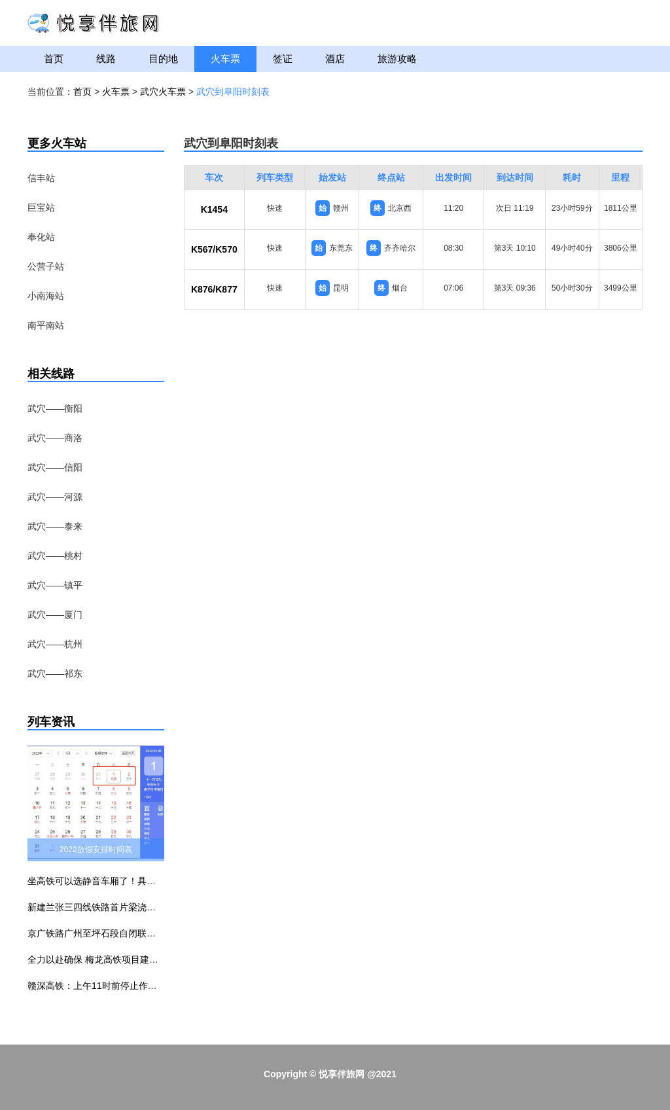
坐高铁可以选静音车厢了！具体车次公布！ (114, 881)
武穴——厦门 (54, 614)
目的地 (163, 58)
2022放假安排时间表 (96, 849)
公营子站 (45, 266)
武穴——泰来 (54, 526)
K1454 (214, 209)
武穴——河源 (54, 497)
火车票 (225, 58)
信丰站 (41, 178)
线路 (106, 58)
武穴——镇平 (54, 585)
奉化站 (41, 237)
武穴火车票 (163, 91)
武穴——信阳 (54, 467)
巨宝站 (41, 207)
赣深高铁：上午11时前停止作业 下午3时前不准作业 (132, 985)
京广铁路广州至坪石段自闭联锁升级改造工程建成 (128, 933)
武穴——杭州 (54, 644)
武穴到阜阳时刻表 (233, 91)
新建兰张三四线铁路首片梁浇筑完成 (100, 907)
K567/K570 (214, 249)
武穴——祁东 (54, 673)
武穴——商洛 (54, 438)
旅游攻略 (397, 58)
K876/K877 (214, 289)
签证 (282, 58)
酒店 (335, 58)
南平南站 (45, 325)
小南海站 (45, 296)
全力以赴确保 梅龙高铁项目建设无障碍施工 (115, 959)
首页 (53, 58)
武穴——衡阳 (54, 408)
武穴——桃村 (54, 555)
